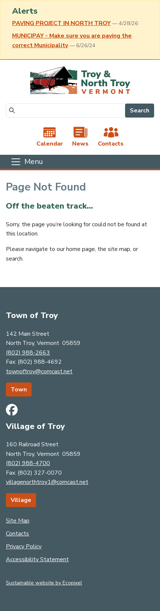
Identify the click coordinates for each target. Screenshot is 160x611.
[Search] (65, 111)
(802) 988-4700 (28, 463)
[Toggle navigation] (26, 162)
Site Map (17, 521)
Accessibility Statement (37, 559)
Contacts (17, 534)
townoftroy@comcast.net (39, 371)
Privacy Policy (24, 546)
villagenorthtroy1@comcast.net (47, 482)
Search (139, 111)
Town (19, 389)
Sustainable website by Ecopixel (44, 582)
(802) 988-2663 (28, 353)
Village (21, 500)
